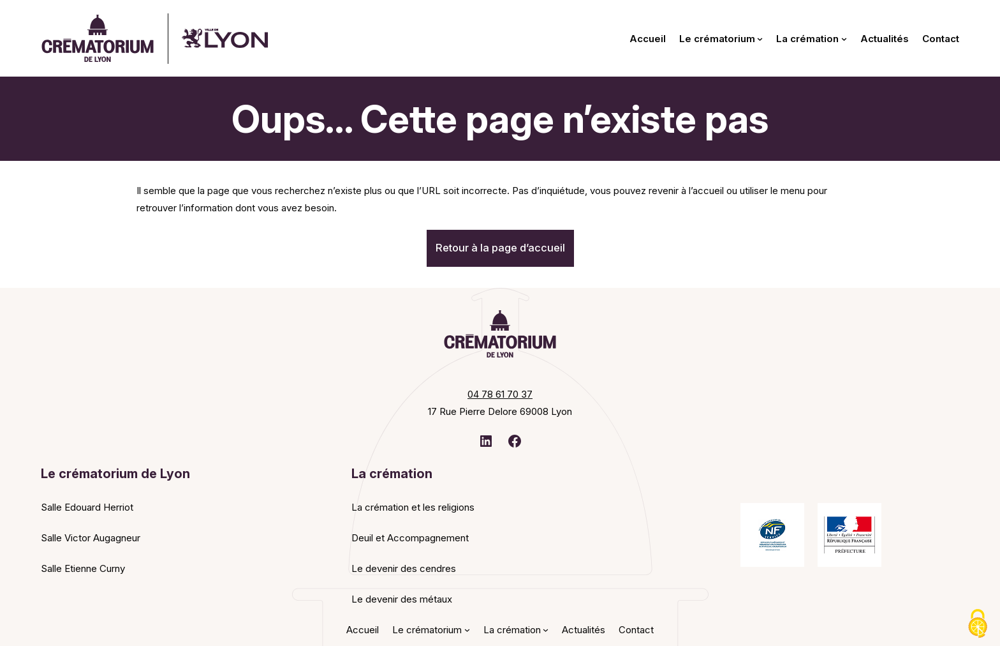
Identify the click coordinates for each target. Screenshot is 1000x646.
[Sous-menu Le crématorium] (760, 38)
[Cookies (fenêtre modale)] (977, 624)
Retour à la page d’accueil (500, 247)
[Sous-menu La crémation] (844, 38)
